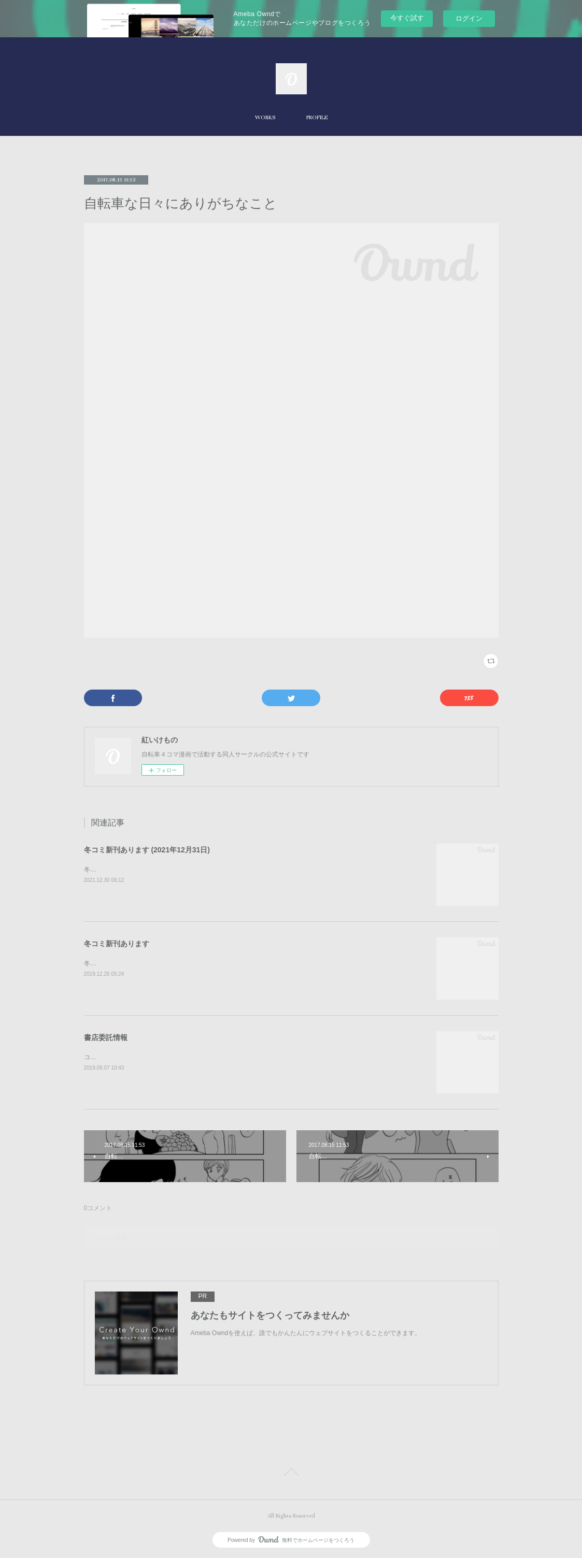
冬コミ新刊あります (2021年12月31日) (147, 850)
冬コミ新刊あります (116, 943)
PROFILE (317, 117)
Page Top (291, 1474)
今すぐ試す (407, 18)
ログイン (469, 18)
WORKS (265, 117)
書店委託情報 (105, 1037)
